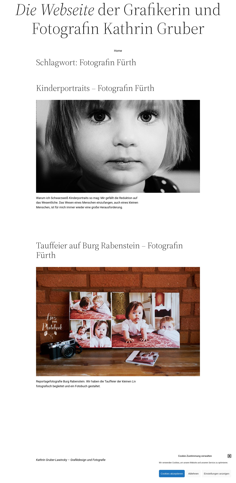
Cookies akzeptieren (172, 473)
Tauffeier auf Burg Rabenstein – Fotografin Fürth (109, 250)
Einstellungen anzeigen (216, 473)
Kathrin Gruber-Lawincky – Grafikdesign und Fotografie (71, 460)
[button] (229, 456)
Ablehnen (193, 473)
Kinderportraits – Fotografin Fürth (95, 88)
